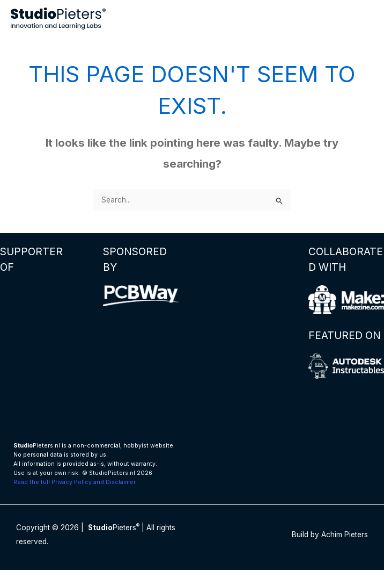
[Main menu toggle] (363, 19)
